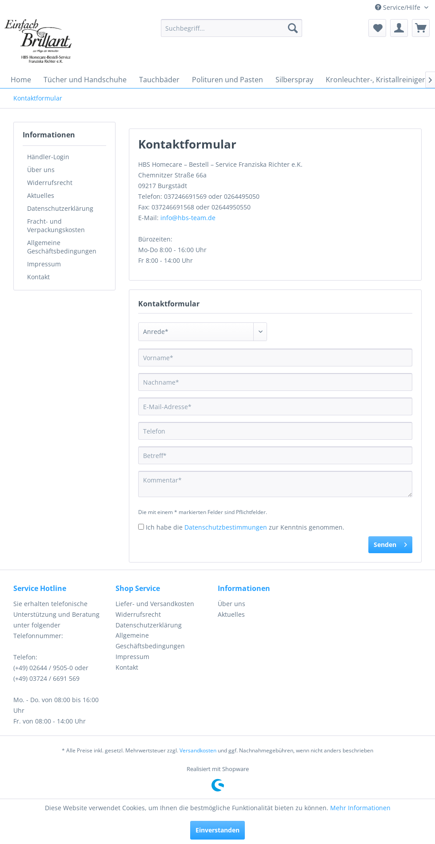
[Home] (20, 79)
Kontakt (38, 277)
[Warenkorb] (421, 28)
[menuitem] (231, 28)
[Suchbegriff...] (231, 28)
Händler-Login (48, 157)
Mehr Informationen (360, 808)
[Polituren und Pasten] (227, 79)
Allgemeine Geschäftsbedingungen (61, 246)
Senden (390, 543)
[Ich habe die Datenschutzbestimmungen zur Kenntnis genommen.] (141, 527)
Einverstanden (217, 830)
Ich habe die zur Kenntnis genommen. (245, 527)
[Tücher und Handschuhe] (85, 79)
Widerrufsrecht (49, 182)
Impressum (44, 264)
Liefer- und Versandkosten (155, 603)
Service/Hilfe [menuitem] (398, 7)
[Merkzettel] (377, 28)
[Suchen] (292, 28)
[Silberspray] (294, 79)
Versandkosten (198, 750)
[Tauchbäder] (159, 79)
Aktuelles (40, 195)
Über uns (41, 169)
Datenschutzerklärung (60, 208)
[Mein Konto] (399, 28)
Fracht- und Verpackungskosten (56, 225)
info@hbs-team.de (188, 217)
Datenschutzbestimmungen (225, 527)
